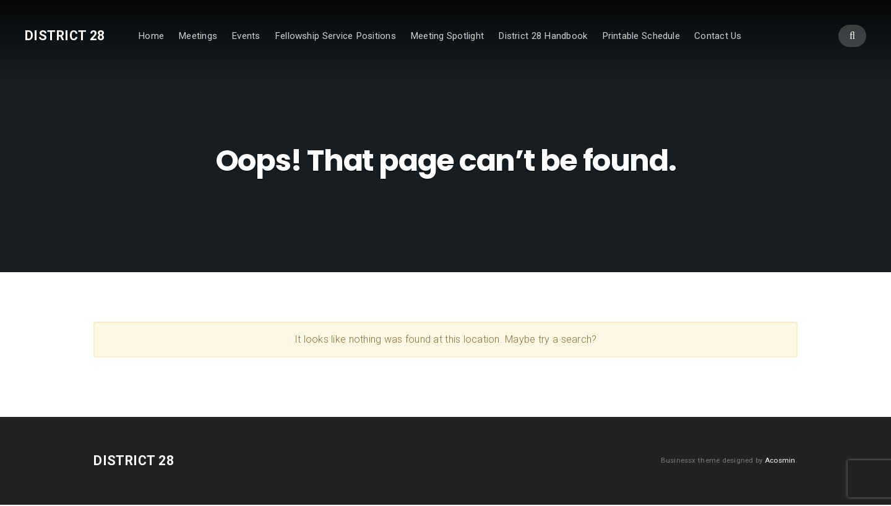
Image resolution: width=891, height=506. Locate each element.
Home (151, 35)
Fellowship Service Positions (335, 35)
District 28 (65, 35)
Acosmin (780, 461)
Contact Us (718, 35)
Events (245, 35)
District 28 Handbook (542, 35)
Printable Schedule (641, 35)
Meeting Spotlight (447, 35)
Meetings (197, 35)
